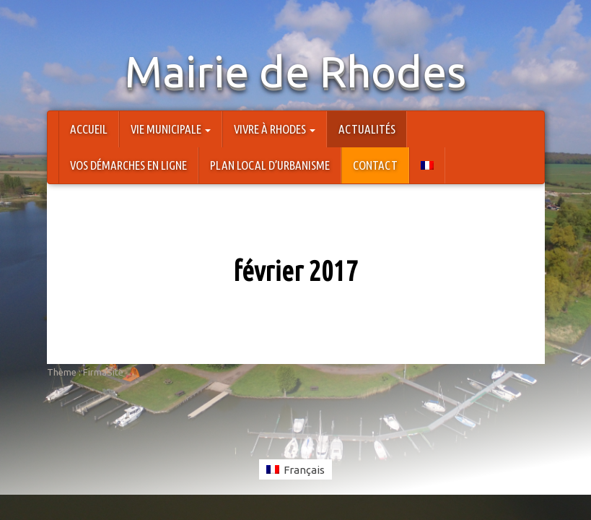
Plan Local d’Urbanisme (270, 165)
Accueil (89, 129)
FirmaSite (103, 372)
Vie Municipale (171, 129)
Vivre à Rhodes (274, 129)
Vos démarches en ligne (128, 165)
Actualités (366, 129)
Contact (375, 165)
